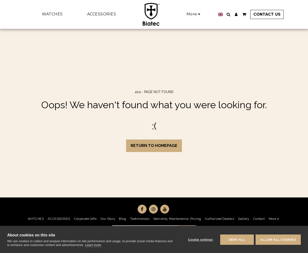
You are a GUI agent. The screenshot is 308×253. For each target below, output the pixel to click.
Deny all (236, 239)
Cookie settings (199, 239)
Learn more (93, 245)
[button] (226, 14)
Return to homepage (154, 145)
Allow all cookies (278, 239)
